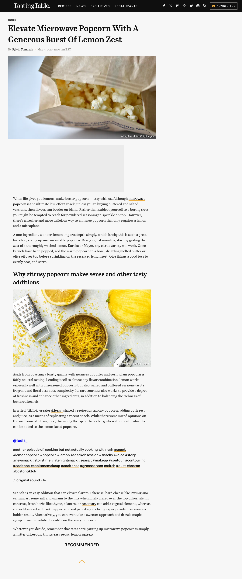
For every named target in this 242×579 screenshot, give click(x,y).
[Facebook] (164, 6)
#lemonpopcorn (26, 454)
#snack (120, 449)
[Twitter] (171, 6)
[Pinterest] (184, 6)
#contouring (135, 459)
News (81, 6)
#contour (116, 459)
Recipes (64, 6)
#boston (133, 465)
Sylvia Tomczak (22, 49)
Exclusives (100, 6)
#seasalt (85, 459)
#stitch (109, 465)
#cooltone (21, 465)
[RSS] (205, 6)
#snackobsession (85, 454)
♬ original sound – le (29, 479)
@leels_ (57, 410)
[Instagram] (198, 6)
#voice (118, 454)
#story (130, 454)
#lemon (63, 454)
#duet (121, 465)
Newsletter (223, 6)
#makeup (100, 459)
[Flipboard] (177, 6)
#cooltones (70, 465)
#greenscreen (91, 465)
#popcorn (48, 454)
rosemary (89, 503)
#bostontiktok (24, 470)
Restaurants (126, 6)
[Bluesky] (191, 6)
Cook (12, 20)
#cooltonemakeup (45, 465)
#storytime (41, 459)
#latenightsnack (64, 459)
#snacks (106, 454)
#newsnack (22, 459)
